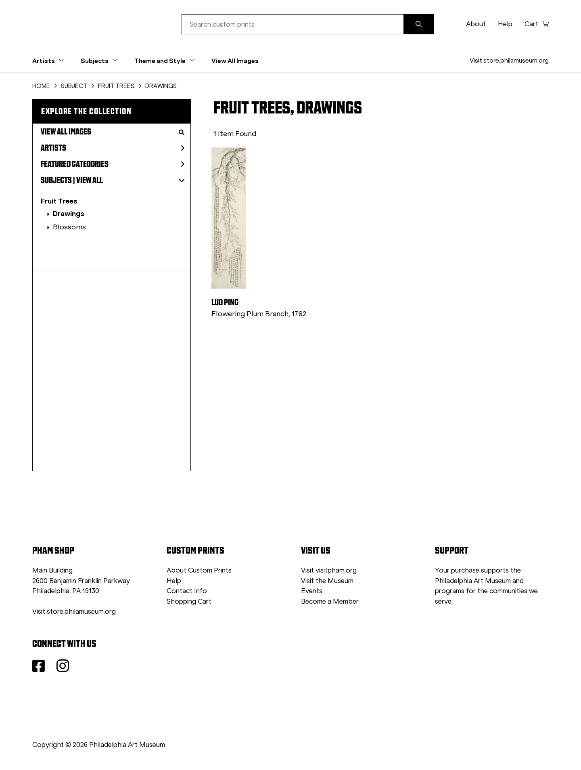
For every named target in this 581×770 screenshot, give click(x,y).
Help (505, 24)
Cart (537, 24)
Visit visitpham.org (329, 570)
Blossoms (69, 227)
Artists (112, 148)
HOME (41, 86)
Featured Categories (112, 164)
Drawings (68, 213)
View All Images (235, 61)
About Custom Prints (199, 570)
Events (311, 591)
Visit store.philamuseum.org (509, 60)
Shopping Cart (189, 601)
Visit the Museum (327, 581)
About (476, 24)
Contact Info (187, 591)
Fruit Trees (59, 201)
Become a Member (330, 601)
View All (89, 180)
